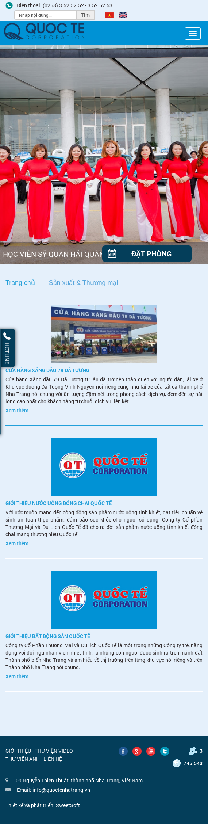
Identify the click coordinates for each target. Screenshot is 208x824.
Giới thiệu (18, 750)
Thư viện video (54, 750)
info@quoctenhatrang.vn (61, 789)
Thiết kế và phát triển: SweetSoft (42, 805)
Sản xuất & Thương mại (83, 282)
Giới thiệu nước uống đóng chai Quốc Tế (58, 503)
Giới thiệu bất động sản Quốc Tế (47, 636)
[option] (104, 154)
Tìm (85, 14)
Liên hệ (52, 758)
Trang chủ (20, 282)
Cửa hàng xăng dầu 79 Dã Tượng (47, 370)
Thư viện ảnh (22, 758)
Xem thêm (16, 410)
